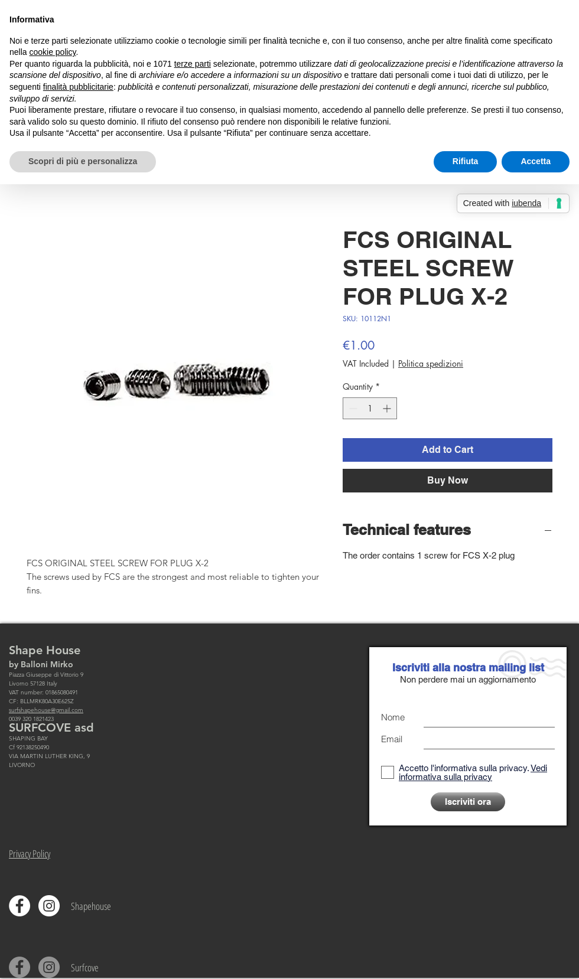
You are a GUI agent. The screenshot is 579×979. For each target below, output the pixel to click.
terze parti (192, 63)
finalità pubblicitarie (78, 87)
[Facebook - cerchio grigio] (19, 967)
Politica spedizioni (430, 363)
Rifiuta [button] (466, 161)
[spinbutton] (369, 408)
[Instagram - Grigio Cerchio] (49, 967)
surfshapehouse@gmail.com (46, 710)
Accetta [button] (536, 161)
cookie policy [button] (52, 52)
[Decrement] (351, 408)
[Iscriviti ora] (468, 801)
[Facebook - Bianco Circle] (19, 905)
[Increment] (387, 408)
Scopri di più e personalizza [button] (82, 161)
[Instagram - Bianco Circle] (49, 905)
